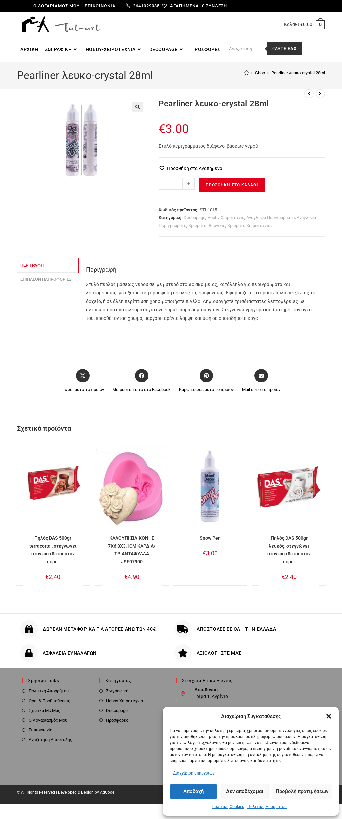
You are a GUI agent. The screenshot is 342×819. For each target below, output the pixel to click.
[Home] (246, 72)
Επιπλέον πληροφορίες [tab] (45, 279)
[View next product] (320, 93)
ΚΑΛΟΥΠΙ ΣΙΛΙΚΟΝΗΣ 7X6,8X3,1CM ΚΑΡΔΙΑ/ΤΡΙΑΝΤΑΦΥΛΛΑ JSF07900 (131, 549)
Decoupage (194, 217)
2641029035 (143, 5)
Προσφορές (117, 720)
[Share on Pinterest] (206, 381)
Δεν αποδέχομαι (244, 791)
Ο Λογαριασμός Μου (48, 720)
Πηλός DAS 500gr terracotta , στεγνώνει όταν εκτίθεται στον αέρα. (53, 549)
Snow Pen (210, 538)
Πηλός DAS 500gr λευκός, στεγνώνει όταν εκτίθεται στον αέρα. (289, 549)
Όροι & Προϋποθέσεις (49, 700)
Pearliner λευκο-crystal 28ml (298, 72)
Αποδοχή (193, 791)
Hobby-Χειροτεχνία (225, 217)
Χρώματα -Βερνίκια (206, 225)
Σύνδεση (216, 5)
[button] (328, 716)
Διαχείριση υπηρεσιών (194, 773)
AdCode (107, 792)
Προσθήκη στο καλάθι (232, 185)
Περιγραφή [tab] (32, 265)
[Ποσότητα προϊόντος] (177, 184)
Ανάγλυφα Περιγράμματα (270, 217)
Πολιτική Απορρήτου (267, 806)
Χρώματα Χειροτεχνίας (250, 225)
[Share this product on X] (83, 381)
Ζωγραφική (117, 690)
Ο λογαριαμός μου (56, 5)
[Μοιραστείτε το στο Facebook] (141, 381)
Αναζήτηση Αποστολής (50, 739)
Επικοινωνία (100, 5)
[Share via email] (261, 381)
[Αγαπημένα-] (183, 5)
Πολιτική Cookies (228, 806)
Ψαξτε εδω (284, 48)
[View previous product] (309, 93)
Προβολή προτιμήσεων (302, 791)
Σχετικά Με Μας (44, 710)
